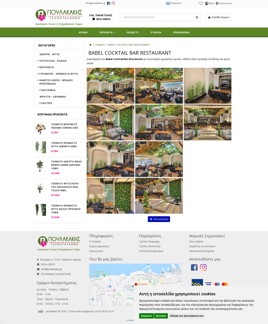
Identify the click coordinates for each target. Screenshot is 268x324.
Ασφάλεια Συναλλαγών (202, 246)
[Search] (160, 17)
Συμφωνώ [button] (146, 315)
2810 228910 (103, 19)
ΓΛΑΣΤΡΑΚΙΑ (47, 90)
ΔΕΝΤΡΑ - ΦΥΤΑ (49, 54)
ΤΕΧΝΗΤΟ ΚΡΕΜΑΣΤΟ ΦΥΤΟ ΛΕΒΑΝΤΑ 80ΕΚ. (64, 144)
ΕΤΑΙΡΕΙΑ (156, 32)
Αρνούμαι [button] (161, 315)
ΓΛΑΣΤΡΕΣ (45, 103)
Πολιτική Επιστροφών (151, 251)
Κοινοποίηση (159, 219)
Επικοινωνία (96, 251)
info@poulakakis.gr (51, 269)
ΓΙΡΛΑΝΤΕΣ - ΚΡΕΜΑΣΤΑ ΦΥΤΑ (58, 73)
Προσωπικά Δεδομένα (201, 251)
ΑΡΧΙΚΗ (83, 32)
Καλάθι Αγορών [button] (219, 17)
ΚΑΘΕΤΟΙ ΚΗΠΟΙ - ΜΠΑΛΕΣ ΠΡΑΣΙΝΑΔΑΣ (56, 81)
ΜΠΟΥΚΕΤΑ (46, 67)
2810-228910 (48, 264)
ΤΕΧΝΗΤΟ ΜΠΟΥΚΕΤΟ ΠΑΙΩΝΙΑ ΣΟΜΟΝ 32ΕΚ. (65, 126)
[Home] (90, 44)
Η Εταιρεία (95, 241)
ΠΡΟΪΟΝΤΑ (107, 32)
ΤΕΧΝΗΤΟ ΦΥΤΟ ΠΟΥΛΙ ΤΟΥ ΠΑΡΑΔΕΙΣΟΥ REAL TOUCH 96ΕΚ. (65, 187)
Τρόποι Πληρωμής (149, 241)
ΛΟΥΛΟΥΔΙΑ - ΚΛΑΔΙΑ (53, 60)
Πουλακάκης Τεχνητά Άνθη (56, 273)
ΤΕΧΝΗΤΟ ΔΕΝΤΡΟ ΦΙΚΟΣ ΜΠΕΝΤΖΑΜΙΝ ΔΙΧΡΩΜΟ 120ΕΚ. (66, 165)
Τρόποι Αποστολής (149, 246)
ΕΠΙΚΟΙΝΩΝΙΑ (181, 32)
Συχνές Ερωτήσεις (99, 246)
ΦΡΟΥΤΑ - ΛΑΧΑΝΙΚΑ (52, 96)
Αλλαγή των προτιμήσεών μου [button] (187, 315)
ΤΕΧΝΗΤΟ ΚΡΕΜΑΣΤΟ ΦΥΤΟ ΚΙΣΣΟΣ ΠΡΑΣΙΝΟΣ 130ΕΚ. (66, 209)
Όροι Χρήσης (196, 241)
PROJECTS (133, 32)
